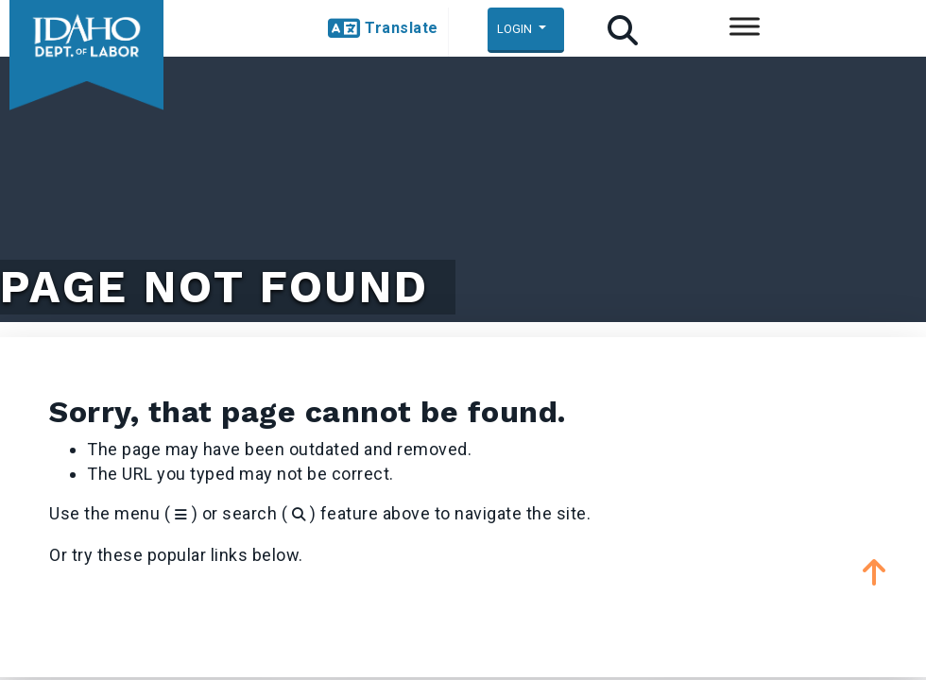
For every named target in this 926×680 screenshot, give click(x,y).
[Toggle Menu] (744, 26)
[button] (383, 29)
